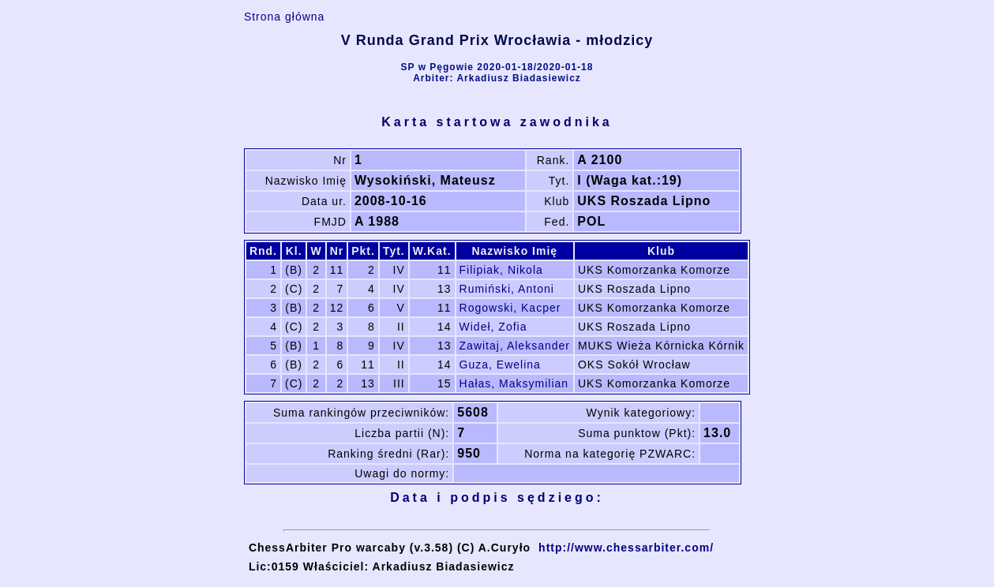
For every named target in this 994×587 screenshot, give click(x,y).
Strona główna (284, 16)
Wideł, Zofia (493, 326)
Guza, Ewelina (500, 364)
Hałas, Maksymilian (514, 383)
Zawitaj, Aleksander (514, 345)
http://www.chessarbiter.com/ (626, 547)
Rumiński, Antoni (506, 288)
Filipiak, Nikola (501, 270)
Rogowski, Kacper (510, 307)
